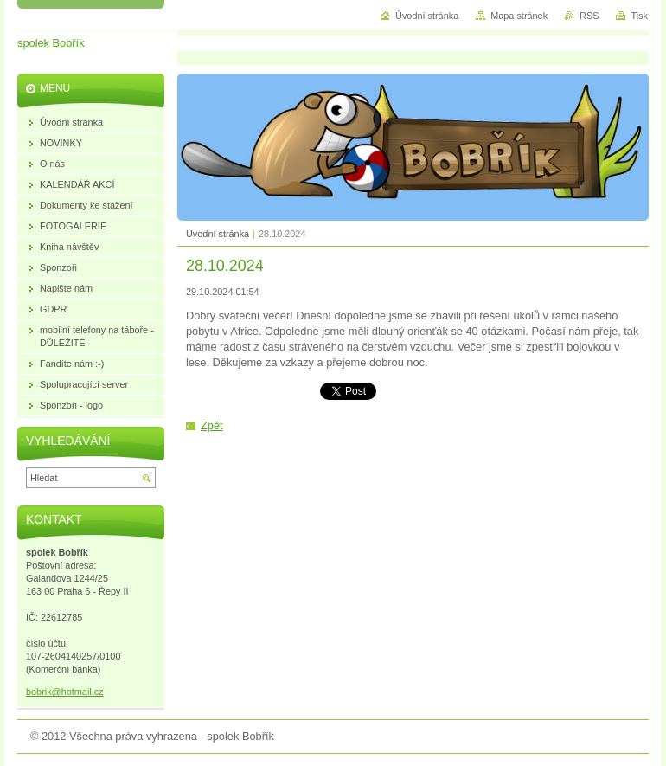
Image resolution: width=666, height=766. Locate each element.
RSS (589, 15)
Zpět (212, 425)
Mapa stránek (519, 15)
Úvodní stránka (217, 234)
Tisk (639, 15)
